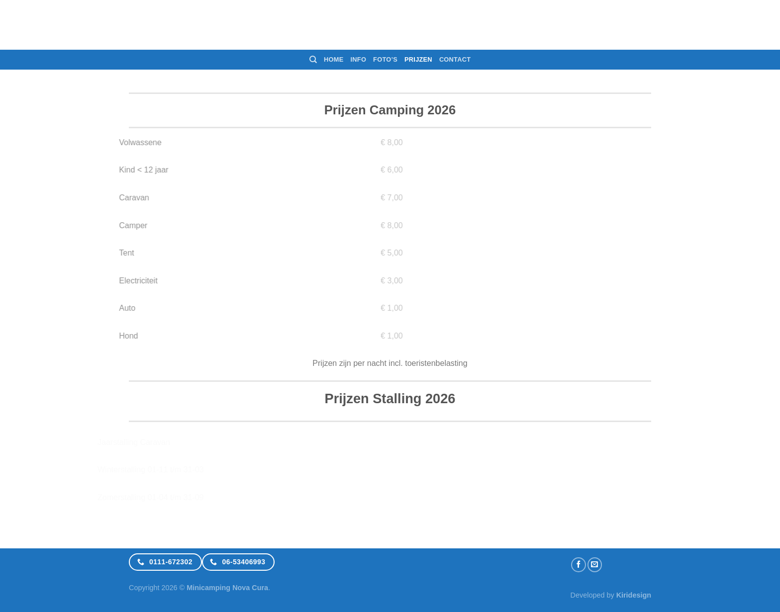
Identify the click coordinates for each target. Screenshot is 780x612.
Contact (455, 59)
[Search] (313, 59)
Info (359, 59)
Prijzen (418, 59)
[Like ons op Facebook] (578, 564)
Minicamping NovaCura (390, 25)
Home (333, 59)
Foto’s (385, 59)
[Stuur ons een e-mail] (594, 564)
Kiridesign (633, 595)
